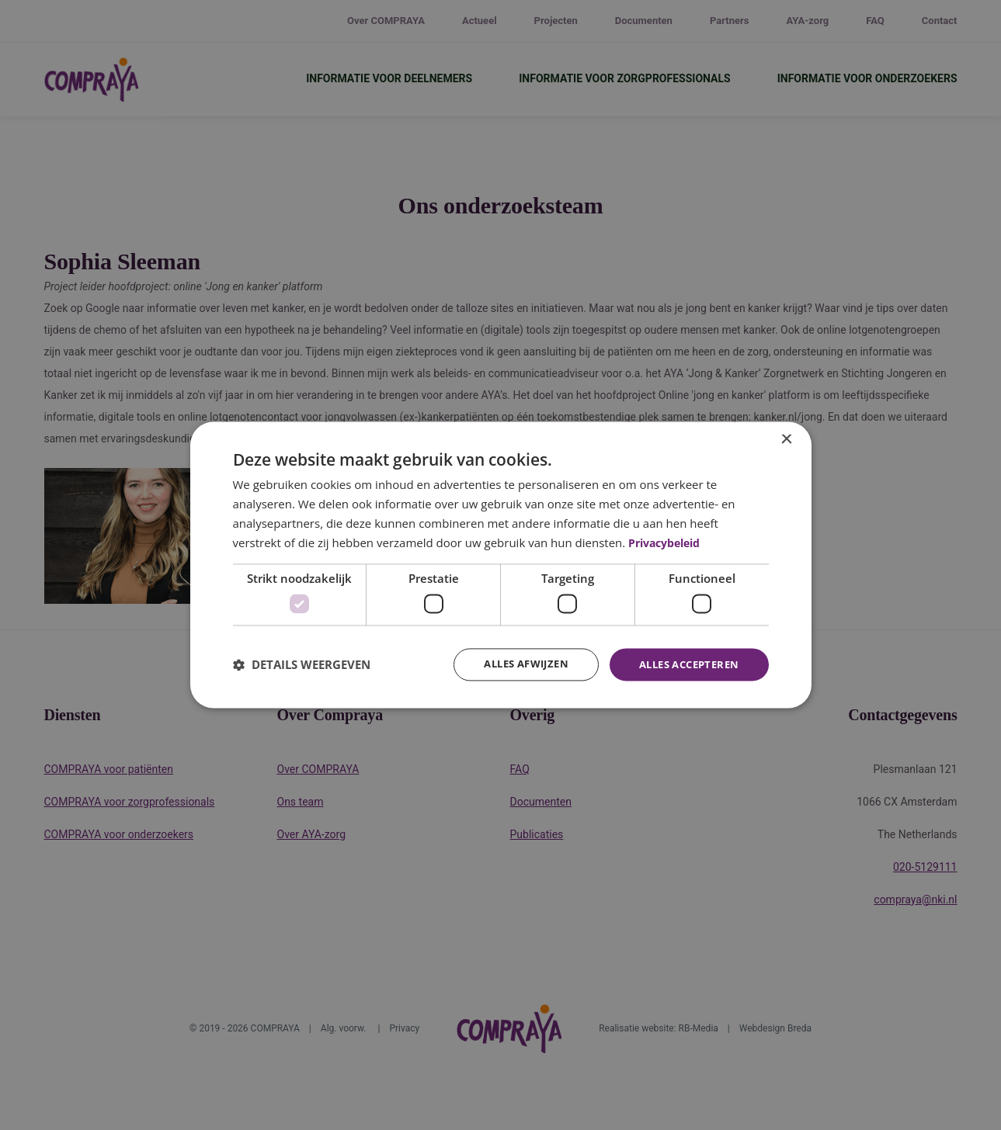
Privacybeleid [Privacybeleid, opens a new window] (668, 541)
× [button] (786, 439)
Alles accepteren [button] (684, 664)
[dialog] (501, 565)
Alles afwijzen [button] (511, 664)
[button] (301, 664)
